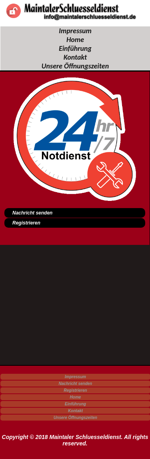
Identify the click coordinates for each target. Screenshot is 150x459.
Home (75, 39)
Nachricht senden (75, 383)
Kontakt (75, 57)
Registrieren (75, 390)
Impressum (75, 30)
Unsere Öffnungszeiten (75, 66)
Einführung (75, 48)
